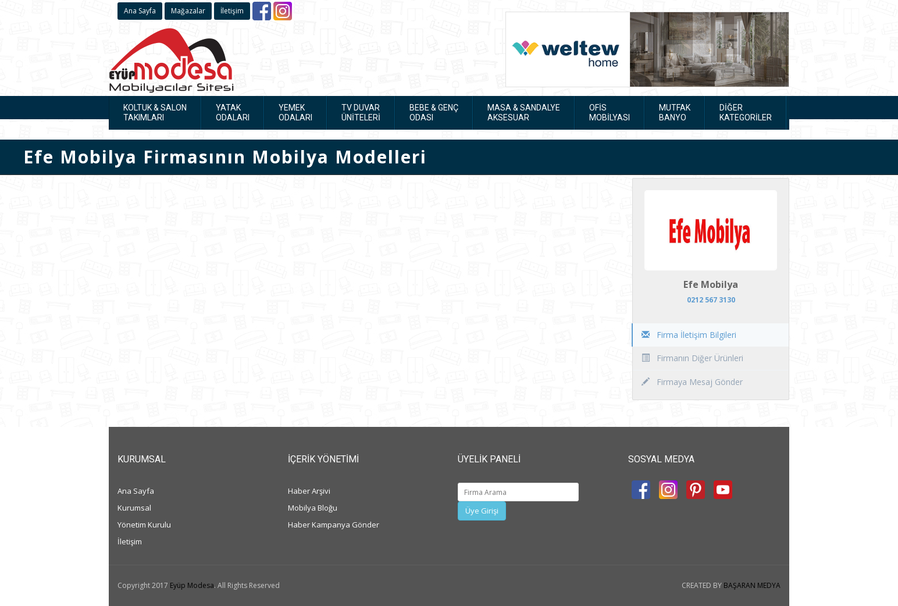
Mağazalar (188, 11)
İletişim (232, 11)
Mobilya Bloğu (312, 507)
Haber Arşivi (309, 491)
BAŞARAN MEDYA (752, 585)
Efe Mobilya (710, 284)
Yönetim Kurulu (144, 524)
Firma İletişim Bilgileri (689, 334)
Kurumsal (134, 507)
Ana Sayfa (140, 11)
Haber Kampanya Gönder (333, 524)
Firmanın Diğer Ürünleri (692, 357)
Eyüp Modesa (192, 585)
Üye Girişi (481, 510)
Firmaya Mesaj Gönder (692, 381)
